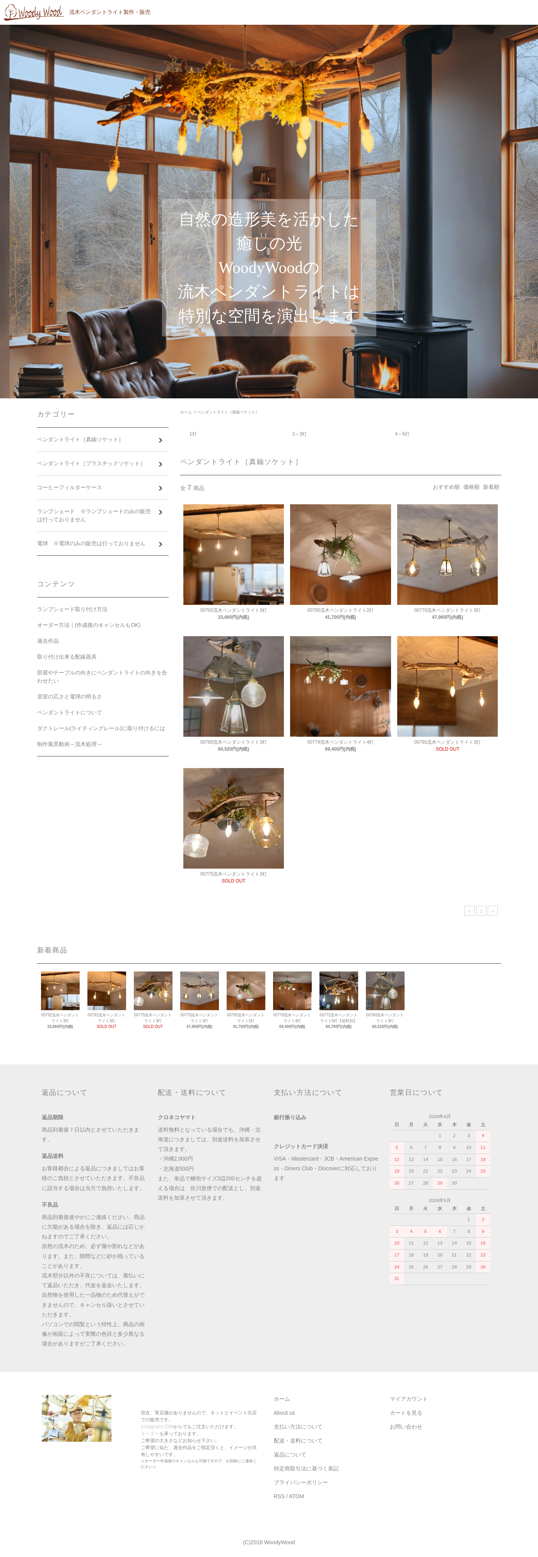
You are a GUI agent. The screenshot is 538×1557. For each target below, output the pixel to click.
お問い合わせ (406, 1427)
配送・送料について (298, 1440)
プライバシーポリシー (301, 1482)
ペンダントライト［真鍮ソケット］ (228, 412)
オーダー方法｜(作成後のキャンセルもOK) (89, 625)
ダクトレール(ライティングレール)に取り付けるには (101, 728)
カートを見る (406, 1413)
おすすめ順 (446, 487)
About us (284, 1413)
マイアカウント (409, 1399)
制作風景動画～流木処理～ (69, 744)
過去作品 (48, 641)
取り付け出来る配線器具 (67, 657)
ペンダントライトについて (69, 712)
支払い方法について (298, 1427)
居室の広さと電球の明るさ (69, 696)
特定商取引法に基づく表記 (306, 1468)
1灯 (193, 434)
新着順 (491, 487)
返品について (290, 1454)
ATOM (296, 1496)
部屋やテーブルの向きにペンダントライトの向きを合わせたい (102, 676)
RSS (279, 1496)
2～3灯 (299, 434)
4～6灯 (402, 434)
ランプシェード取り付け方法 (72, 609)
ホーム (186, 412)
